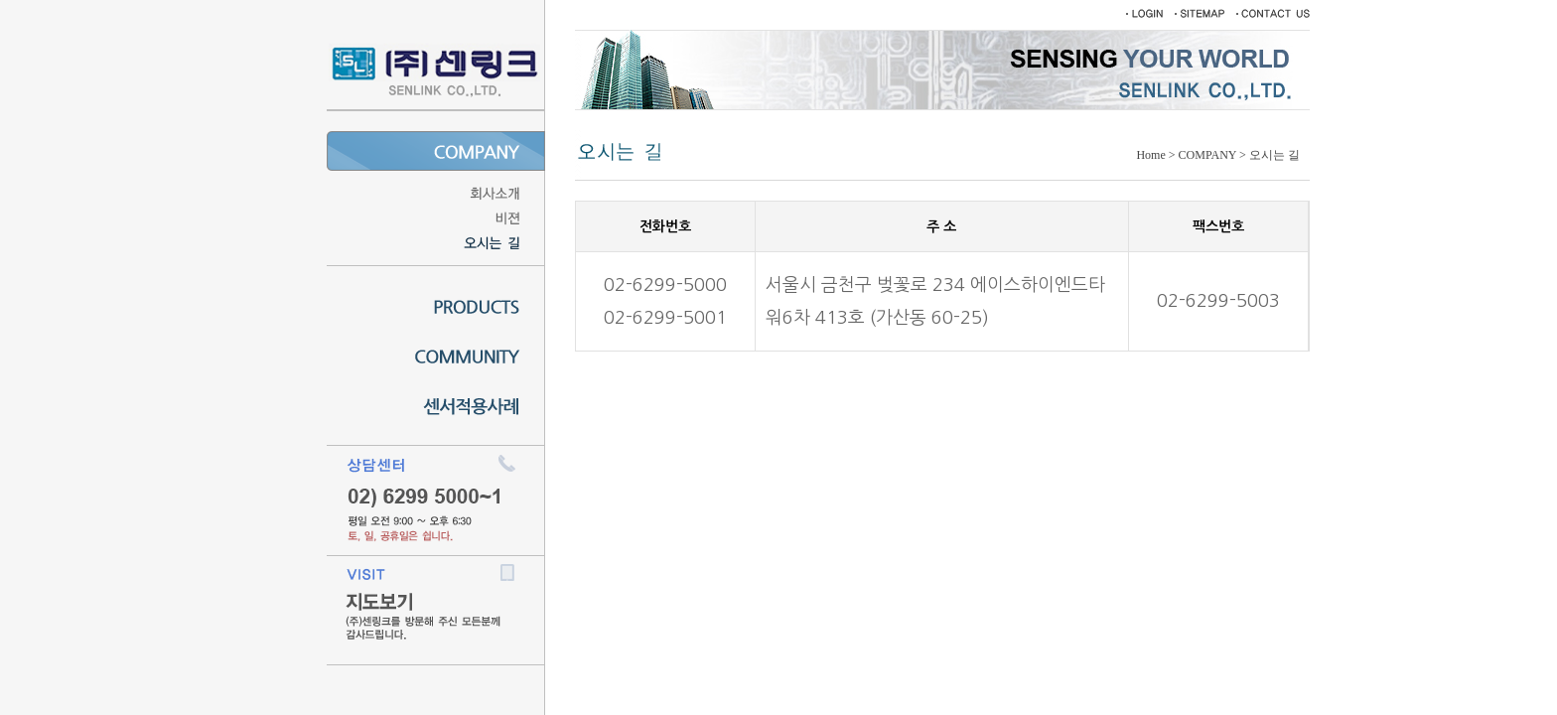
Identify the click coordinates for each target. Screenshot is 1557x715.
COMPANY (1207, 155)
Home (1150, 155)
